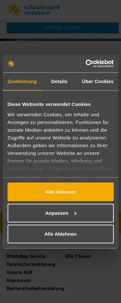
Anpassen (60, 212)
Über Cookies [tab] (98, 81)
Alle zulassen (60, 191)
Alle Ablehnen (60, 234)
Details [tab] (59, 81)
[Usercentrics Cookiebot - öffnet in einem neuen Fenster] (86, 63)
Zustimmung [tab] (22, 81)
